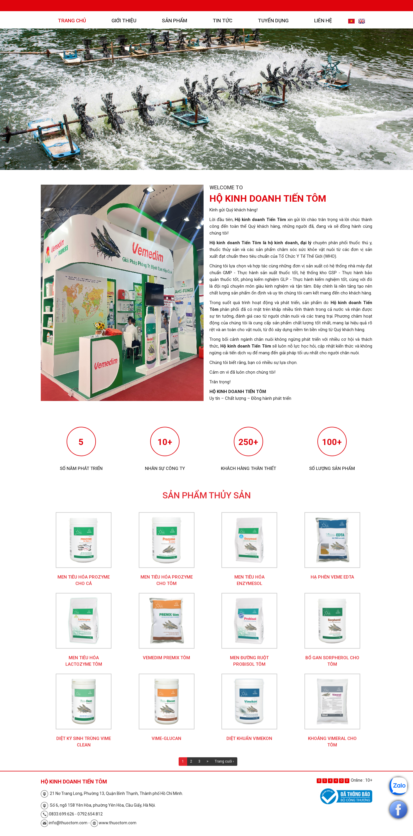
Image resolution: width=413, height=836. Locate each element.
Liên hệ (323, 20)
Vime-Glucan (166, 743)
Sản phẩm (174, 20)
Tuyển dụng (273, 20)
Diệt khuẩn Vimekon (249, 743)
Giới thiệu (123, 20)
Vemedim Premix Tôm (166, 662)
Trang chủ (72, 20)
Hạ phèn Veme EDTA (332, 581)
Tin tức (222, 20)
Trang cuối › (224, 766)
